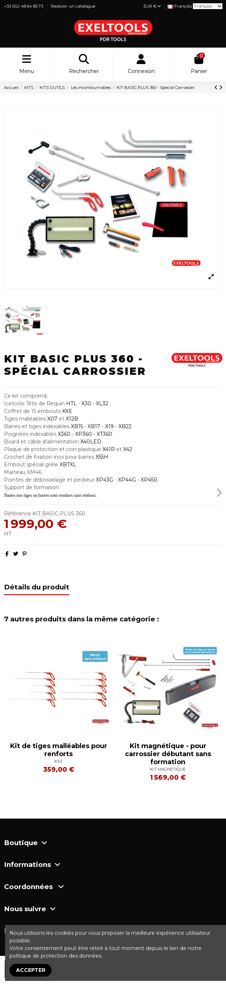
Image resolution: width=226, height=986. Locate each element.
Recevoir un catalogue (73, 6)
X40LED (90, 441)
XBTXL (68, 464)
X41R (108, 449)
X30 (85, 403)
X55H (102, 457)
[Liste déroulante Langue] (180, 6)
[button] (7, 492)
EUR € (152, 6)
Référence (17, 513)
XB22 (125, 426)
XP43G (105, 479)
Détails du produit (36, 587)
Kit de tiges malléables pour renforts (58, 750)
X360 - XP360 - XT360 (84, 434)
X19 (109, 426)
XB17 (94, 426)
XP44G (127, 479)
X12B (72, 418)
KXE (67, 411)
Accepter (30, 970)
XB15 (77, 426)
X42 (127, 449)
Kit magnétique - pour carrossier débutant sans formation (168, 754)
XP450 (149, 479)
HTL (71, 403)
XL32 (102, 403)
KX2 (58, 761)
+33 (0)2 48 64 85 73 (24, 6)
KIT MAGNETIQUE (168, 769)
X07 (52, 418)
